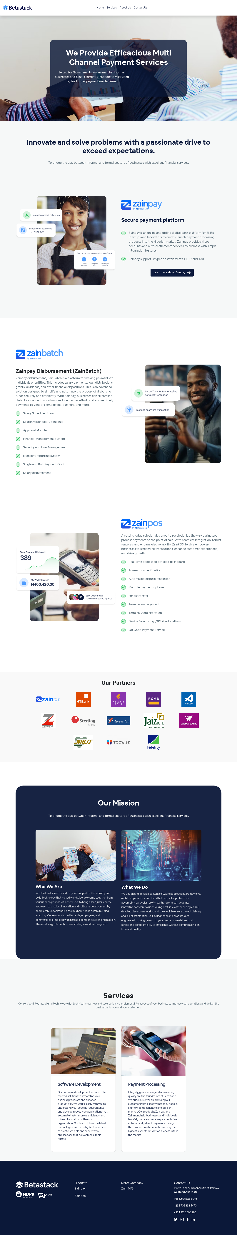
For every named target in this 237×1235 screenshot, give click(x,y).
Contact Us (140, 7)
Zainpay (80, 1188)
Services (112, 7)
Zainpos (80, 1195)
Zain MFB (127, 1188)
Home (100, 7)
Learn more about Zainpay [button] (172, 272)
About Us (125, 7)
